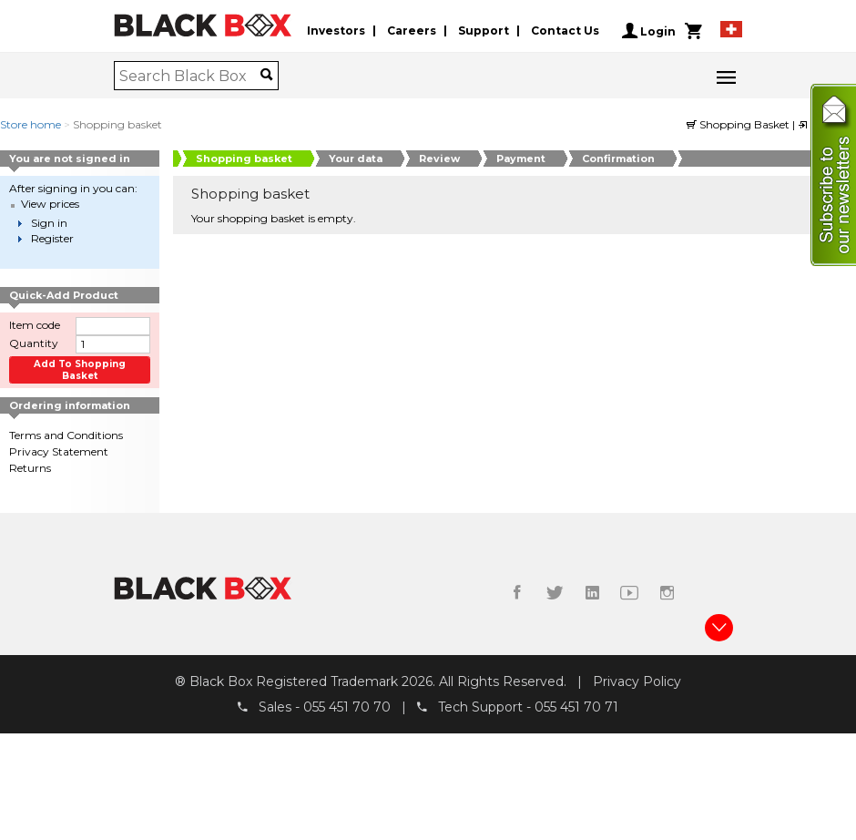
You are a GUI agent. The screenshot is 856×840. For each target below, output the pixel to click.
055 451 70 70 (347, 708)
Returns (30, 468)
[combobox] (189, 75)
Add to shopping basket (80, 370)
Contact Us (565, 30)
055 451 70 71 (576, 708)
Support (483, 30)
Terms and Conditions (66, 435)
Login (649, 31)
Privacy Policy (637, 681)
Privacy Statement (58, 451)
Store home (30, 124)
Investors (336, 30)
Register (52, 238)
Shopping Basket (739, 124)
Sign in (49, 223)
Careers (411, 30)
